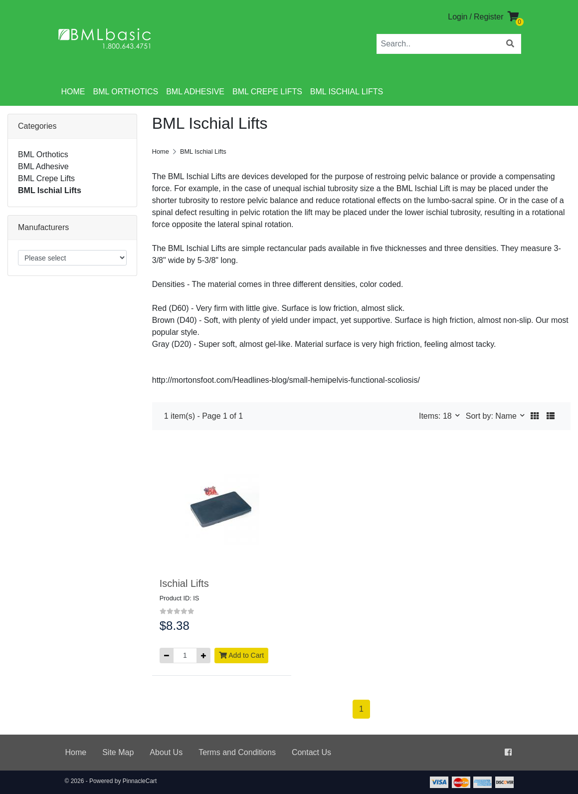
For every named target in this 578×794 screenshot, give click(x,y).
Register (489, 16)
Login (457, 16)
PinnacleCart (140, 781)
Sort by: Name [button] (492, 416)
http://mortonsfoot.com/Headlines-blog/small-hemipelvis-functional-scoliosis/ (286, 380)
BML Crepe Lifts (267, 91)
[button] (535, 416)
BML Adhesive (195, 91)
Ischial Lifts (184, 583)
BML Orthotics (126, 91)
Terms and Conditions (237, 752)
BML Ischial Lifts (346, 91)
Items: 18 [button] (436, 416)
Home (73, 91)
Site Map (118, 752)
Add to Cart (241, 655)
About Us (166, 752)
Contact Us (311, 752)
